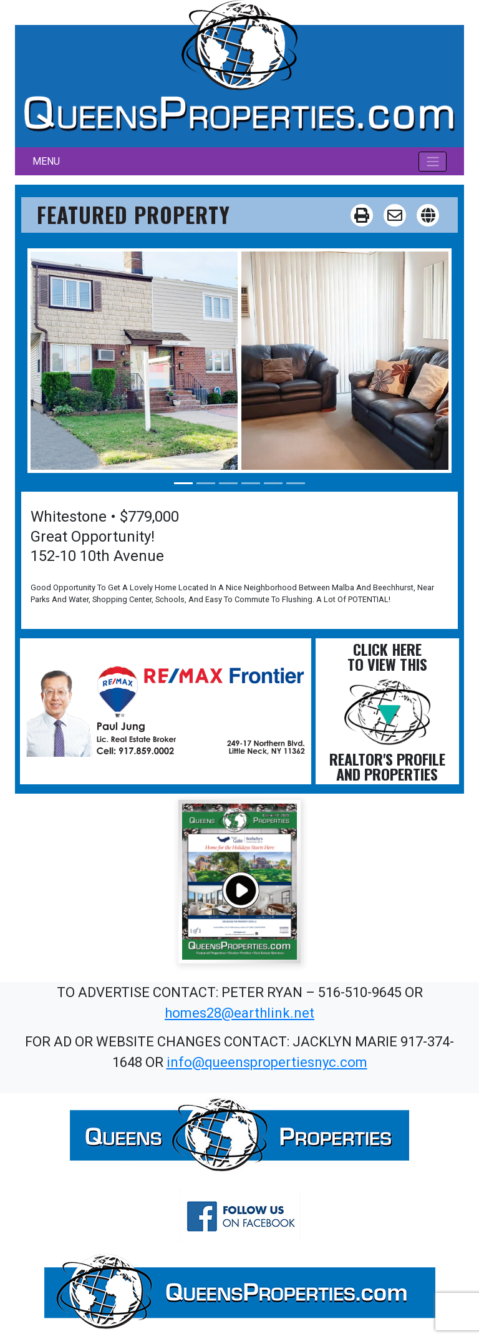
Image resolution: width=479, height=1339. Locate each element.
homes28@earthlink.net (239, 1013)
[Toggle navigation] (433, 162)
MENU (46, 161)
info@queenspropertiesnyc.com (267, 1062)
